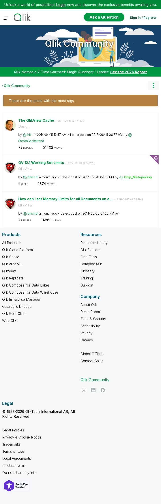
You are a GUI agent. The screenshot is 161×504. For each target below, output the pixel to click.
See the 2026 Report (128, 72)
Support (86, 285)
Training (86, 278)
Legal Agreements (16, 458)
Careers (86, 340)
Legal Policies (13, 430)
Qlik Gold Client (14, 313)
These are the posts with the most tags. (42, 100)
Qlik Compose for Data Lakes (26, 285)
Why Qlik (9, 320)
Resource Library (94, 242)
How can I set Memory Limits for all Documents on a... (80, 199)
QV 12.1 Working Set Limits (56, 162)
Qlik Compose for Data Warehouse (30, 292)
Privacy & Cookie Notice (21, 437)
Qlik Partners (90, 250)
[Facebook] (102, 390)
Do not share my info (19, 472)
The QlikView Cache (51, 120)
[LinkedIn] (93, 390)
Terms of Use (13, 451)
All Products (11, 242)
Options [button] (153, 85)
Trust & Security (93, 319)
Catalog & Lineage (17, 306)
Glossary (87, 271)
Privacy (86, 333)
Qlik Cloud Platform (17, 250)
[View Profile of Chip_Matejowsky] (138, 177)
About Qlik (88, 304)
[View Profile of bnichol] (33, 177)
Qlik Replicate (13, 278)
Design (24, 126)
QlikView (25, 169)
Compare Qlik (91, 264)
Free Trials (88, 257)
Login (61, 4)
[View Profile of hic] (29, 135)
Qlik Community (79, 43)
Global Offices (91, 354)
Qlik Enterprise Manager (21, 299)
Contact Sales (91, 361)
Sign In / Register (143, 17)
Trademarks (11, 444)
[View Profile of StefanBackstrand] (31, 141)
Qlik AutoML (12, 264)
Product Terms (14, 465)
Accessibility (90, 326)
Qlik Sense (10, 257)
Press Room (90, 312)
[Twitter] (83, 390)
